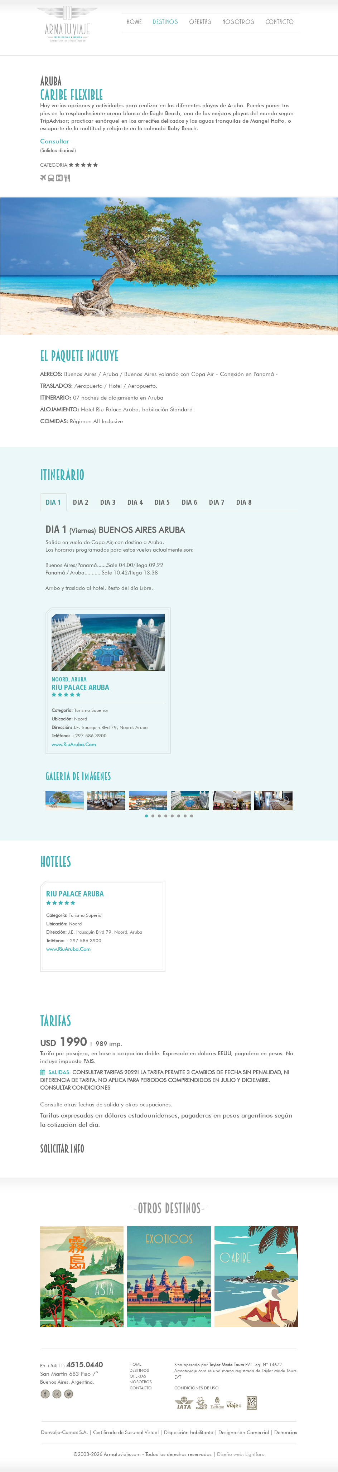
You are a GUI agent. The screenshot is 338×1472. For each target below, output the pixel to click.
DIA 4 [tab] (135, 502)
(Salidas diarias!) (58, 150)
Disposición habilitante (188, 1432)
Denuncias (285, 1432)
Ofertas (138, 1376)
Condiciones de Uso (196, 1388)
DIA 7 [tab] (216, 502)
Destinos (139, 1370)
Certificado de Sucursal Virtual (126, 1432)
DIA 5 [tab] (162, 502)
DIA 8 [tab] (243, 502)
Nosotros (141, 1382)
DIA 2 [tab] (80, 502)
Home (135, 1364)
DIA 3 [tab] (107, 502)
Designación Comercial (243, 1432)
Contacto (141, 1388)
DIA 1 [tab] (53, 502)
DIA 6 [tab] (189, 502)
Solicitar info (62, 1149)
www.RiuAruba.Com (74, 744)
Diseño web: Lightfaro (241, 1454)
